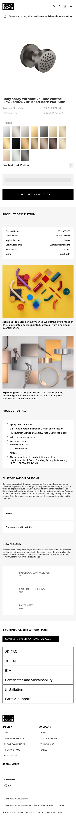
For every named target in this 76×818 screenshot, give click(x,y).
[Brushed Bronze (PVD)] (44, 143)
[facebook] (22, 770)
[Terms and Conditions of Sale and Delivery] (27, 806)
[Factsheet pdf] (38, 607)
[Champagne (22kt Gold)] (6, 155)
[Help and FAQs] (12, 750)
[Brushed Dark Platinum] (25, 155)
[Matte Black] (16, 143)
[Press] (44, 733)
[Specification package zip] (38, 574)
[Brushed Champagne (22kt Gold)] (62, 143)
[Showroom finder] (14, 744)
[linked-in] (27, 770)
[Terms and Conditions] (15, 799)
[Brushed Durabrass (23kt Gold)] (6, 143)
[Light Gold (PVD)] (53, 131)
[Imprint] (61, 806)
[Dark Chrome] (44, 131)
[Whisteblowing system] (51, 813)
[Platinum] (25, 131)
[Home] (8, 6)
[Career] (44, 750)
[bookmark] (71, 165)
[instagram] (10, 770)
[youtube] (5, 770)
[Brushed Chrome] (16, 155)
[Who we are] (47, 744)
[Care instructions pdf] (38, 590)
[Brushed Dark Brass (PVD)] (34, 143)
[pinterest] (16, 770)
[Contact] (8, 733)
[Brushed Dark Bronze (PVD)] (53, 143)
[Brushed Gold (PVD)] (25, 143)
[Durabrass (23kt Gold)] (34, 131)
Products (12, 16)
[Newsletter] (10, 755)
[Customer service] (14, 738)
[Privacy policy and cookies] (18, 813)
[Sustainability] (49, 738)
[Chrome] (6, 131)
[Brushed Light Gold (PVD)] (62, 131)
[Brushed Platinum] (16, 131)
